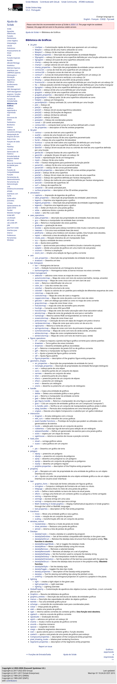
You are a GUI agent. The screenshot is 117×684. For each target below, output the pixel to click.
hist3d (37, 157)
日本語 (103, 19)
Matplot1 (39, 52)
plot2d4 (38, 117)
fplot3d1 (38, 147)
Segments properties (39, 642)
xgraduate (34, 616)
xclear (32, 606)
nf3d (37, 162)
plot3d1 (38, 175)
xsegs (32, 629)
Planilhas (10, 147)
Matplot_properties (43, 54)
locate (37, 426)
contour (38, 132)
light (37, 581)
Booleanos (11, 125)
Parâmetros (11, 122)
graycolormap (41, 303)
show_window (41, 526)
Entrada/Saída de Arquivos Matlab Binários (13, 158)
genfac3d (39, 152)
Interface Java (12, 230)
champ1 (38, 65)
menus (33, 599)
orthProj (38, 576)
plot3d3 (38, 180)
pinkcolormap (41, 320)
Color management (38, 273)
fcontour (38, 142)
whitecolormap (41, 333)
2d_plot (33, 44)
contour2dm (40, 125)
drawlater (39, 343)
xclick (37, 433)
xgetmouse (39, 436)
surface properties (43, 190)
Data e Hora (11, 139)
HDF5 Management (14, 92)
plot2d (37, 107)
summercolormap (42, 330)
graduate (39, 225)
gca (36, 220)
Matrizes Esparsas (13, 68)
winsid (37, 529)
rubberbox (39, 428)
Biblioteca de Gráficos (12, 104)
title (36, 208)
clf (36, 340)
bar (36, 265)
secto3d (38, 182)
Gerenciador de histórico (12, 153)
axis (32, 255)
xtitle (37, 210)
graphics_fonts (41, 483)
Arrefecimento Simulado (12, 85)
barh (37, 268)
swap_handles (41, 408)
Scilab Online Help (33, 7)
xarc (36, 368)
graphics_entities (37, 596)
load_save (34, 438)
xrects (37, 386)
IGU (8, 115)
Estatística (10, 65)
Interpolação (11, 43)
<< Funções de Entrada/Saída (38, 654)
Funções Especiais (13, 58)
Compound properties (39, 637)
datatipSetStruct (42, 561)
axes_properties (41, 218)
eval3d (37, 135)
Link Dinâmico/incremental (15, 187)
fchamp (38, 80)
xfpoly (37, 453)
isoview (38, 228)
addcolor (38, 275)
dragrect (38, 416)
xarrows (38, 373)
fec (36, 85)
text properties (41, 509)
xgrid (32, 619)
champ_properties (42, 67)
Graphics (34, 594)
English (87, 19)
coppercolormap (42, 298)
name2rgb (39, 315)
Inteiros (10, 127)
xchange (33, 604)
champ (38, 62)
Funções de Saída (13, 141)
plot (36, 105)
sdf (36, 356)
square (38, 245)
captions (38, 195)
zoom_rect (39, 253)
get (36, 471)
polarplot (39, 120)
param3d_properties (43, 170)
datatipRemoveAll (42, 551)
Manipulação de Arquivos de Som (13, 135)
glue (37, 403)
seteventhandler (42, 431)
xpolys (37, 461)
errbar (37, 77)
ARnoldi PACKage (13, 63)
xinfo (37, 491)
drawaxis (39, 260)
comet (37, 122)
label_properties (42, 197)
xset (32, 632)
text (32, 481)
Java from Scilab (13, 228)
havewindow (40, 524)
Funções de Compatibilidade (13, 171)
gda (36, 223)
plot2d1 (38, 110)
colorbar (38, 288)
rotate (37, 516)
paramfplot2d (41, 102)
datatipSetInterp (42, 556)
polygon (33, 451)
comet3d (38, 187)
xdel (32, 609)
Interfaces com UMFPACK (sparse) (13, 71)
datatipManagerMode (44, 544)
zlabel (37, 213)
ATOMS (9, 191)
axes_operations (37, 215)
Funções (10, 175)
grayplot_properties (43, 95)
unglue (38, 411)
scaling (38, 519)
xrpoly (37, 463)
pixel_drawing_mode (39, 639)
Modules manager (13, 213)
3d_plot (33, 130)
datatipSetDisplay (42, 554)
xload (37, 441)
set (36, 476)
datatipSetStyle (41, 566)
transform (34, 511)
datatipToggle (41, 569)
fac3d (37, 140)
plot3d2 (38, 177)
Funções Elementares (11, 37)
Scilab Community (69, 2)
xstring (38, 496)
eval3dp (38, 137)
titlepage (39, 489)
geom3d (38, 155)
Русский (110, 19)
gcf (36, 348)
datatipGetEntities (42, 536)
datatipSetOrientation (44, 559)
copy (37, 391)
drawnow (39, 346)
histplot (38, 100)
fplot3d (38, 145)
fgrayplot (39, 87)
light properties (41, 584)
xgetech (33, 614)
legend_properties (43, 203)
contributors (11, 680)
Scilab (9, 29)
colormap (39, 293)
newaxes (38, 230)
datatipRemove (41, 549)
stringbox (39, 486)
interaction (35, 413)
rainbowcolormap (42, 323)
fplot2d (38, 90)
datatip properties (42, 571)
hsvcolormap (40, 310)
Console (10, 149)
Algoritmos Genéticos (11, 81)
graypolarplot (41, 97)
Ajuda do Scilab (12, 23)
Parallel (9, 210)
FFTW (9, 55)
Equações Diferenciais (11, 32)
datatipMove (40, 546)
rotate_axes (40, 238)
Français (95, 19)
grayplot (38, 92)
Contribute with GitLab (49, 2)
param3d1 (39, 167)
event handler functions (45, 421)
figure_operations (37, 338)
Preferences (11, 235)
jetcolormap (40, 313)
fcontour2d (39, 82)
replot (37, 235)
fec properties (41, 127)
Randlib (10, 60)
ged (36, 398)
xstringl (38, 501)
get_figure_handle (42, 401)
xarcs (37, 371)
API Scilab (10, 220)
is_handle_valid (41, 406)
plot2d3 (38, 115)
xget (32, 611)
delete (37, 393)
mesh (37, 160)
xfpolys (38, 456)
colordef (38, 290)
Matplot (38, 49)
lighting (33, 579)
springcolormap (42, 328)
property (34, 468)
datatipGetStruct (42, 539)
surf (36, 185)
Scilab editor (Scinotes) (11, 199)
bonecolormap (41, 280)
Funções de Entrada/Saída (12, 100)
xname (33, 621)
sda (36, 243)
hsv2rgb (38, 308)
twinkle (33, 601)
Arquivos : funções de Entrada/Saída (13, 95)
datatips (38, 574)
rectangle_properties (44, 366)
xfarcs (37, 378)
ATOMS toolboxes (86, 2)
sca (36, 240)
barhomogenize (41, 270)
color (37, 283)
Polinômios (11, 48)
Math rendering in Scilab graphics (49, 504)
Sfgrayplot (39, 57)
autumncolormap (42, 278)
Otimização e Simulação (12, 76)
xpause (33, 626)
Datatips (33, 531)
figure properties (42, 358)
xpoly (37, 458)
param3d (39, 165)
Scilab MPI (11, 215)
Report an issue (45, 646)
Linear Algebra (12, 41)
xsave (37, 443)
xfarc (37, 376)
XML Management (13, 89)
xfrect (37, 381)
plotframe (39, 233)
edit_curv (39, 418)
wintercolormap (41, 335)
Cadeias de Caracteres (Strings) (14, 131)
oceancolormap (41, 318)
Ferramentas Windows (11, 239)
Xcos (8, 144)
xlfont (37, 494)
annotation (35, 192)
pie (31, 446)
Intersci (10, 233)
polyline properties (43, 466)
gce (36, 396)
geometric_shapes (38, 361)
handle (33, 388)
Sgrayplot (39, 60)
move (37, 514)
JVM (8, 225)
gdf (36, 351)
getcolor (38, 300)
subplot (38, 248)
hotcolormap (40, 305)
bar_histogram (36, 263)
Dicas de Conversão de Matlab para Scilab (14, 165)
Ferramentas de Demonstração (13, 183)
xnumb (33, 624)
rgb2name (39, 325)
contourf (38, 75)
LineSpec (39, 47)
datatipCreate (41, 534)
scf (36, 353)
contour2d (39, 70)
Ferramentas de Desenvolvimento (13, 178)
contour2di (39, 72)
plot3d (37, 172)
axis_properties (41, 258)
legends (38, 205)
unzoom (38, 250)
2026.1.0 (74, 24)
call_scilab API (12, 223)
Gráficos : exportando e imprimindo (12, 110)
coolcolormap (41, 295)
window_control (37, 521)
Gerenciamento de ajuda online (14, 206)
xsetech (33, 634)
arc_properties (41, 363)
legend (38, 200)
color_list (39, 285)
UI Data (10, 203)
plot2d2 (38, 112)
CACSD (9, 46)
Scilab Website (32, 2)
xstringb (38, 499)
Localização (11, 218)
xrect (37, 383)
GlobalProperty (36, 589)
